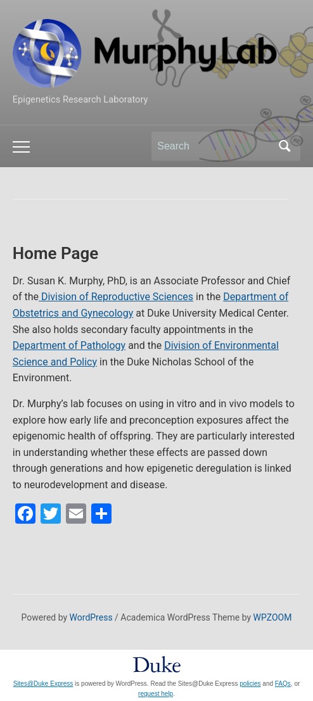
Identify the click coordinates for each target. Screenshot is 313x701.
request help (155, 693)
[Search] (214, 146)
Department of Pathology (69, 345)
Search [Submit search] (284, 146)
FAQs (283, 683)
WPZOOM (272, 617)
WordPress (91, 617)
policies (250, 683)
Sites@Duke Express (43, 683)
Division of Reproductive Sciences (116, 297)
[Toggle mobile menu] (21, 147)
